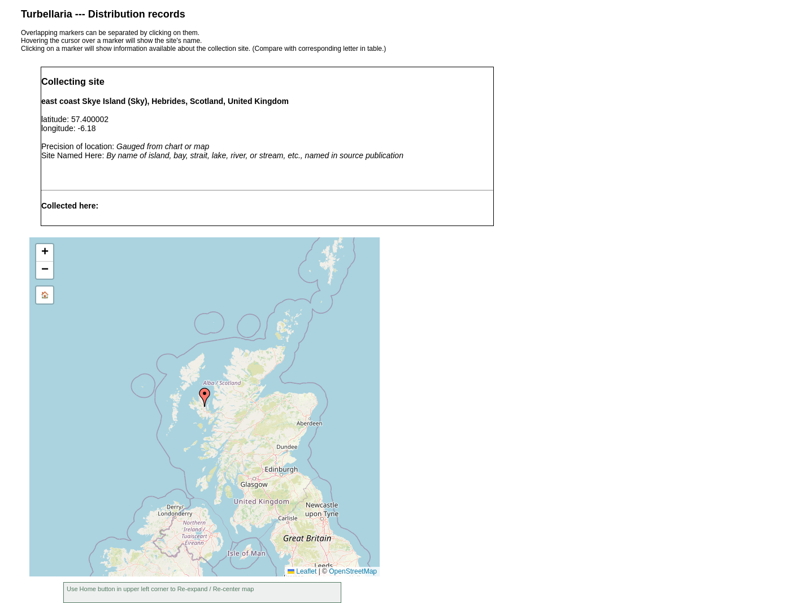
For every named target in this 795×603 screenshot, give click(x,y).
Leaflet (302, 571)
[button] (204, 397)
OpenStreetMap (353, 571)
